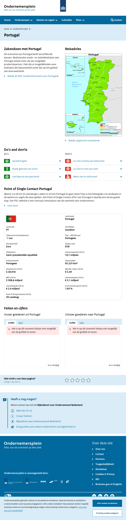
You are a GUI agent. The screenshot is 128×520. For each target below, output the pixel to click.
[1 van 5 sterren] (67, 380)
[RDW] (53, 481)
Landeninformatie (20, 29)
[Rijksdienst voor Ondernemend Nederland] (13, 481)
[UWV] (67, 481)
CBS (53, 365)
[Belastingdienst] (31, 481)
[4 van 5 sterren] (83, 380)
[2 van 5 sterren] (73, 380)
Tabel (20, 323)
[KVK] (43, 481)
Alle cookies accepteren (107, 503)
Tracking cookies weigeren (107, 513)
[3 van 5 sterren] (78, 380)
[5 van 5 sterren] (89, 380)
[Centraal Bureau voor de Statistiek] (62, 481)
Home (6, 29)
